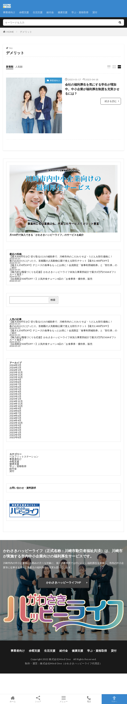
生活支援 (37, 12)
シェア (38, 699)
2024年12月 (16, 401)
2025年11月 (16, 374)
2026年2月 (15, 367)
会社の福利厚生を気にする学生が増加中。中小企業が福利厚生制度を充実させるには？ (92, 89)
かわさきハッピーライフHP (63, 582)
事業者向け (9, 12)
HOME (10, 31)
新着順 (9, 66)
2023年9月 (15, 425)
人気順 (19, 66)
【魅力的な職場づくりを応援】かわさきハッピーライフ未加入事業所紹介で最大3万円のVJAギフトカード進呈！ (62, 273)
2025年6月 (15, 386)
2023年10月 (16, 422)
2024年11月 (16, 403)
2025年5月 (15, 389)
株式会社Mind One (51, 663)
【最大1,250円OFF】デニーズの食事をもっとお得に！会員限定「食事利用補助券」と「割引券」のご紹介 (63, 266)
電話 (89, 699)
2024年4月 (15, 420)
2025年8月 (15, 381)
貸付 (94, 12)
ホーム (12, 699)
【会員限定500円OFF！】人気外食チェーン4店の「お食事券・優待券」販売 (50, 278)
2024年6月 (15, 415)
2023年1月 (15, 432)
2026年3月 (15, 365)
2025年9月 (15, 379)
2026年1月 (15, 369)
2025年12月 (16, 372)
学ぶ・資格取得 (79, 12)
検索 (53, 299)
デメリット (26, 31)
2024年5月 (15, 418)
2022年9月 (15, 434)
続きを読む (111, 101)
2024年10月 (16, 406)
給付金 (50, 12)
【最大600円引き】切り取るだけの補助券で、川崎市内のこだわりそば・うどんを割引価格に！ (61, 256)
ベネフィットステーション (23, 456)
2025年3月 (15, 393)
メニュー (63, 699)
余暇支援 (24, 12)
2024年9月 (15, 408)
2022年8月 (15, 437)
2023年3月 (15, 430)
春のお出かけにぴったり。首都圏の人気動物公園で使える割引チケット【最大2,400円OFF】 (59, 260)
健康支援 (62, 12)
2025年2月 (15, 396)
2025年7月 (15, 384)
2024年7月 (15, 413)
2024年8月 (15, 410)
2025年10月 (16, 377)
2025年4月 (15, 391)
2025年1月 (15, 398)
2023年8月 (15, 427)
